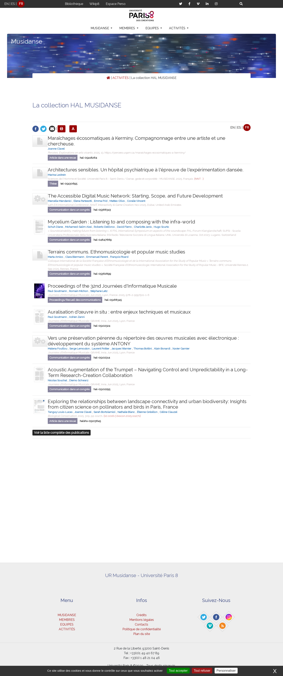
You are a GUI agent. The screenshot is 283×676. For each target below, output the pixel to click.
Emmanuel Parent (97, 256)
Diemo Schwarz (78, 380)
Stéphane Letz (99, 291)
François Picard (119, 256)
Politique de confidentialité (141, 629)
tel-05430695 (69, 183)
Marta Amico (55, 256)
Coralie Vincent (136, 200)
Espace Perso (116, 4)
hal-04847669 (103, 239)
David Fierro (124, 226)
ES (13, 4)
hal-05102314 (102, 357)
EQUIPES (152, 28)
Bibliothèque (74, 4)
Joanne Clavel (56, 148)
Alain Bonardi (162, 348)
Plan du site (141, 634)
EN (6, 4)
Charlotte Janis (143, 226)
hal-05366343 (102, 209)
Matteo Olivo (117, 200)
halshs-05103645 (90, 421)
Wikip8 (94, 4)
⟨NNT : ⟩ (199, 178)
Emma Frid (100, 200)
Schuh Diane (55, 226)
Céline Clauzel (168, 411)
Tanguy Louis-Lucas (60, 411)
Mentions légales (141, 620)
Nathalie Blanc (126, 411)
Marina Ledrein (57, 174)
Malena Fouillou (57, 348)
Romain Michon (78, 291)
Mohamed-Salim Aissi (78, 226)
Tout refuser (202, 670)
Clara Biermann (74, 256)
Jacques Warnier (121, 348)
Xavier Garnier (180, 348)
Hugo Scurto (161, 226)
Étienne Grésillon (147, 411)
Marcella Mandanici (59, 200)
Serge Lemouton (79, 348)
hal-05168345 (113, 299)
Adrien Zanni (77, 316)
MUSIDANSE (100, 28)
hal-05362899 (102, 273)
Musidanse (26, 41)
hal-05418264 (88, 157)
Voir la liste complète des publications (61, 433)
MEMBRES (127, 28)
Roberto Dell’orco (104, 226)
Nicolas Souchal (57, 380)
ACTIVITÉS (177, 28)
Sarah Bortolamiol (104, 411)
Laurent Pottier (100, 348)
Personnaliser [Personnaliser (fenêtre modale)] (226, 670)
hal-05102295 (102, 389)
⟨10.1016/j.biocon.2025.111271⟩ (122, 415)
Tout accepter (178, 670)
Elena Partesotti (83, 200)
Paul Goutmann (57, 291)
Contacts (141, 624)
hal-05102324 (102, 325)
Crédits (141, 615)
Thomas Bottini (142, 348)
